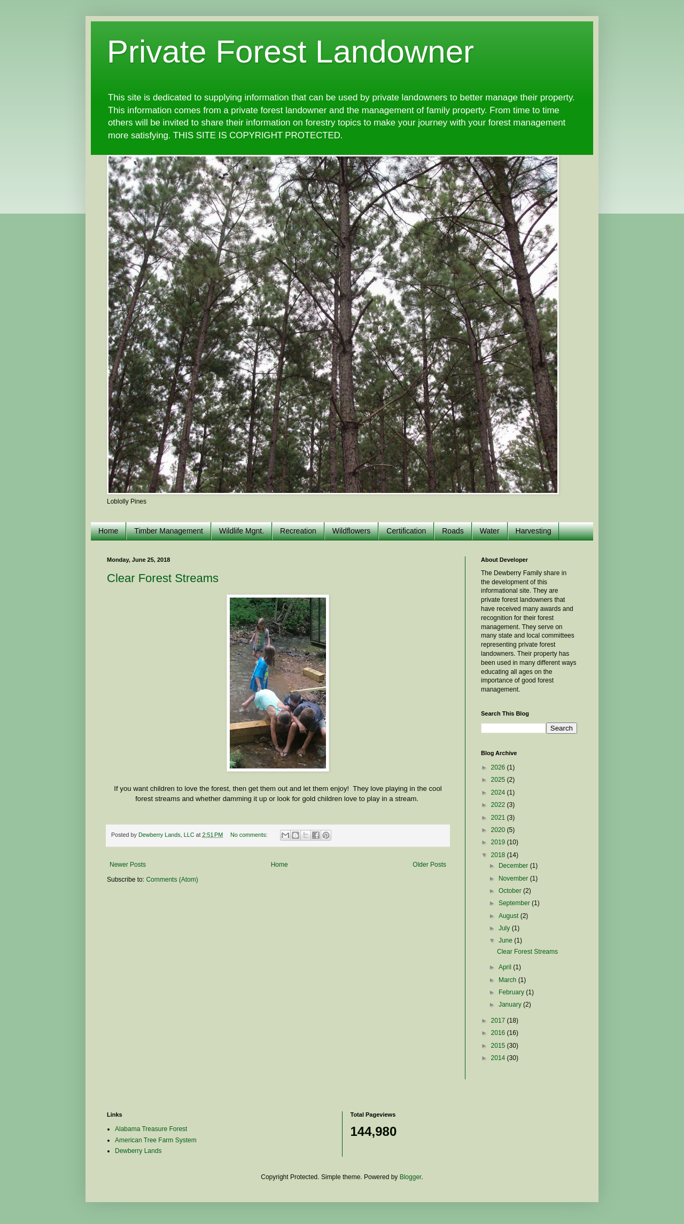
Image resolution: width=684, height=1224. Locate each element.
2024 (499, 792)
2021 (499, 817)
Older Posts (429, 864)
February (512, 992)
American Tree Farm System (156, 1140)
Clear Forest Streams (163, 578)
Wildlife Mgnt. (241, 531)
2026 (499, 767)
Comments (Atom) (172, 879)
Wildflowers (351, 531)
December (514, 865)
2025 (499, 779)
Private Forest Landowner (290, 51)
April (506, 967)
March (508, 980)
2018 (499, 855)
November (514, 878)
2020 (499, 830)
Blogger (411, 1177)
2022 (499, 805)
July (505, 928)
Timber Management (168, 531)
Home (108, 531)
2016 (499, 1033)
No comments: (249, 834)
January (511, 1004)
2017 (499, 1020)
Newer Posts (128, 864)
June (506, 940)
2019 (499, 842)
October (511, 891)
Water (490, 531)
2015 (499, 1045)
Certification (406, 531)
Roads (452, 531)
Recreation (298, 531)
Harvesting (533, 531)
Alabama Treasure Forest (151, 1129)
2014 (499, 1058)
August (509, 916)
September (515, 903)
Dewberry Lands (138, 1151)
